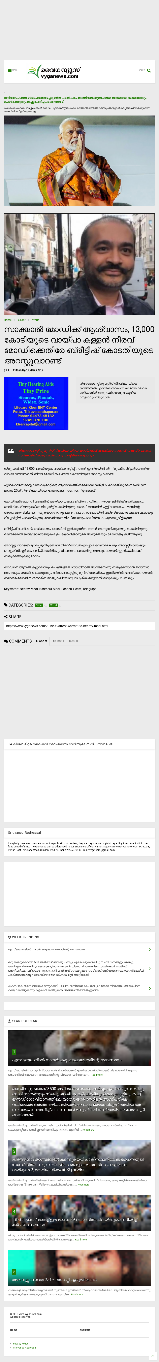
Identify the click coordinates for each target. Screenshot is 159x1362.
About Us (85, 1330)
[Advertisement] (79, 32)
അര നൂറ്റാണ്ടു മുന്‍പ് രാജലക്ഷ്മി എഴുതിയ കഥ (54, 1279)
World (35, 320)
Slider (22, 320)
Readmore (97, 1074)
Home (8, 320)
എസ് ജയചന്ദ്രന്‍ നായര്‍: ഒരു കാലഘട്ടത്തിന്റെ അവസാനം (67, 1060)
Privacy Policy (20, 1343)
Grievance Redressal (24, 1347)
